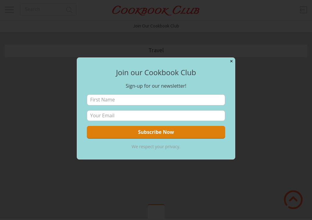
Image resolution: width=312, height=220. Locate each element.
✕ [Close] (231, 61)
